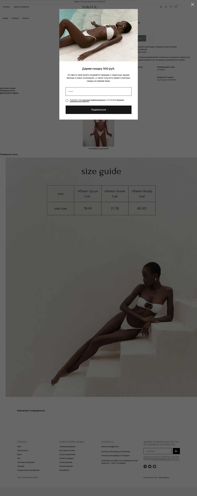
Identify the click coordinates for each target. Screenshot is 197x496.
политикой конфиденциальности (94, 100)
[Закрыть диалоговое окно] (193, 4)
